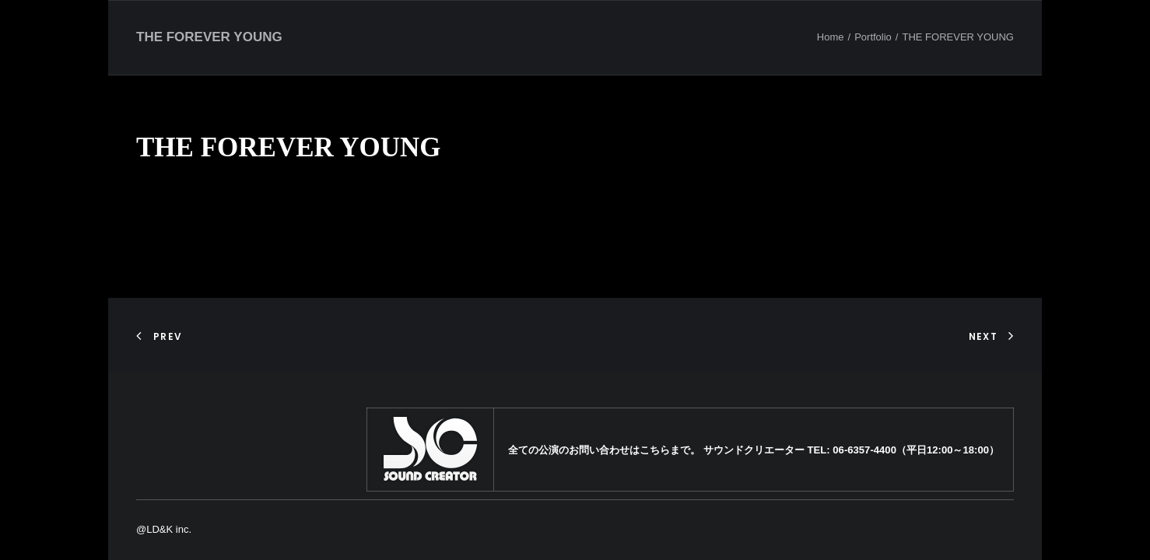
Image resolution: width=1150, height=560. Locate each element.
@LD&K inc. (163, 529)
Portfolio (873, 37)
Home (830, 37)
